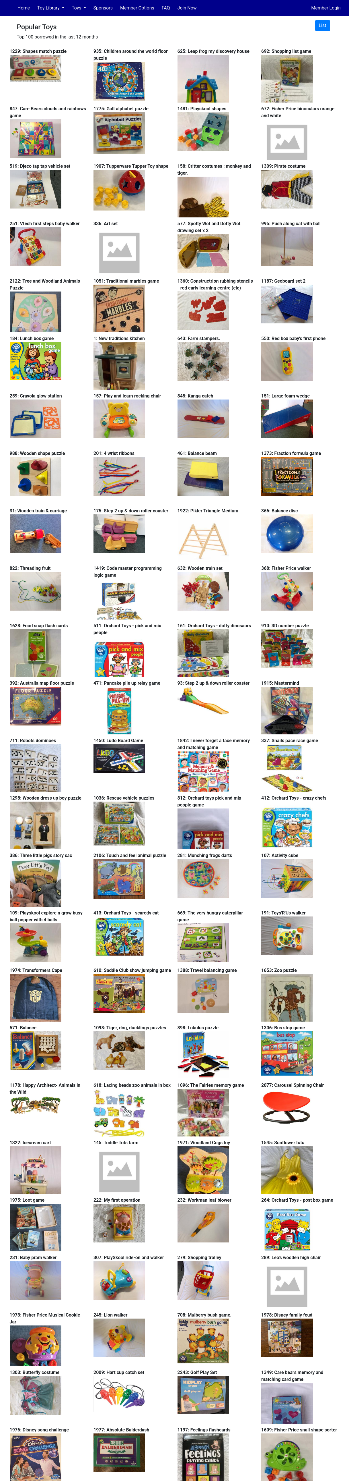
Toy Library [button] (49, 8)
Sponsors (103, 8)
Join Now (187, 8)
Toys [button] (77, 8)
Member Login (326, 8)
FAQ (166, 8)
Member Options (137, 8)
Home (23, 8)
